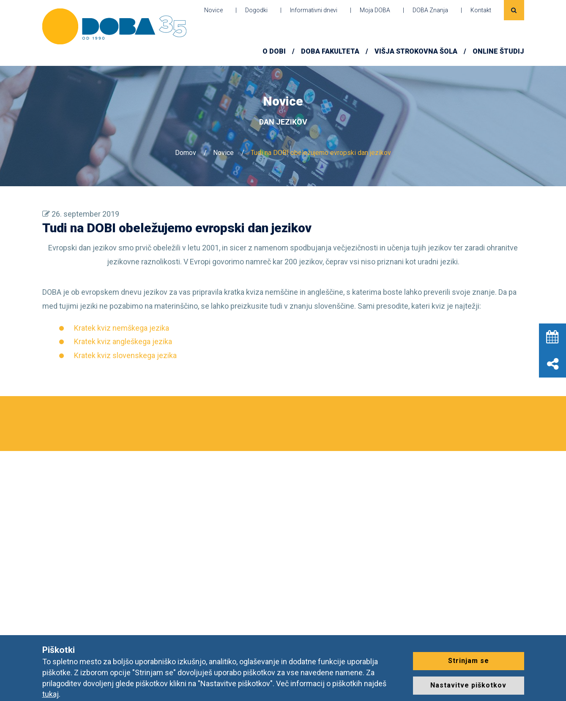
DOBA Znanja (430, 10)
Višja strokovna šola (416, 51)
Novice (213, 10)
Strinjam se (468, 661)
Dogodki (256, 10)
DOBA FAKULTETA (330, 51)
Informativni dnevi (313, 10)
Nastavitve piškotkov (468, 685)
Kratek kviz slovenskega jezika (125, 355)
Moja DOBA (375, 10)
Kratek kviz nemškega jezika (121, 327)
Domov (185, 153)
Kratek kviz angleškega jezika (123, 341)
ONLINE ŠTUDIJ (498, 51)
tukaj (50, 694)
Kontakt (480, 10)
